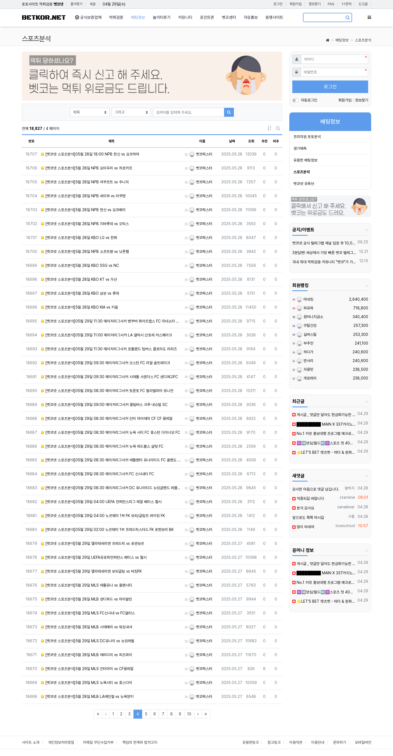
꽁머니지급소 (309, 317)
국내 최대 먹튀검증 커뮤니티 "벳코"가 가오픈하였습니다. (325, 262)
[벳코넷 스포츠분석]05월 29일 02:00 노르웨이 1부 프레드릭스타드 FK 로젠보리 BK (107, 529)
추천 (264, 141)
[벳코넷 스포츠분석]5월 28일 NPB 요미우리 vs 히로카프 (86, 168)
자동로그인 (309, 100)
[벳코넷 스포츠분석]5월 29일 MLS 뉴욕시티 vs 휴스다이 (86, 682)
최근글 (298, 401)
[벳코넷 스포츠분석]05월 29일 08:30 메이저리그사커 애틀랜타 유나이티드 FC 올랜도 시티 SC (111, 460)
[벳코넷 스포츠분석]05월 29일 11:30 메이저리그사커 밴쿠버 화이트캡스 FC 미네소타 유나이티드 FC (111, 321)
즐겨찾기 (76, 4)
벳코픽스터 (200, 154)
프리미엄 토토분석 (307, 137)
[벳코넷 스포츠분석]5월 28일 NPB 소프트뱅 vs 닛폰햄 (85, 251)
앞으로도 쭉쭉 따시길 (308, 517)
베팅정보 (342, 40)
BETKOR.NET (44, 17)
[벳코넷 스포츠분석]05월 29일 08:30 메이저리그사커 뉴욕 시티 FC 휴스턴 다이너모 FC (110, 432)
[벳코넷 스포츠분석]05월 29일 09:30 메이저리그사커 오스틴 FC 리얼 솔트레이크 (105, 363)
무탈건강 (306, 325)
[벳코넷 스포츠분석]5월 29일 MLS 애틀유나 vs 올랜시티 (86, 585)
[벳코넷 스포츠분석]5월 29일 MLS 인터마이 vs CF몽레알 (87, 669)
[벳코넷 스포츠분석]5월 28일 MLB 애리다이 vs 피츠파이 (86, 655)
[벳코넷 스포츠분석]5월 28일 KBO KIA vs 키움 (79, 307)
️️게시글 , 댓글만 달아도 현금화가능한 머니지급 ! (324, 415)
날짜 (232, 141)
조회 (251, 141)
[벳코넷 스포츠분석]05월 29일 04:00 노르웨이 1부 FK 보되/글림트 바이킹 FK (103, 515)
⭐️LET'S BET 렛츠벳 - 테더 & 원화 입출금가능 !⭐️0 (324, 452)
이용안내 (317, 742)
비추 (276, 141)
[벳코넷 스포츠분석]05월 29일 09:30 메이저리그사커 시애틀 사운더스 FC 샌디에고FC (109, 377)
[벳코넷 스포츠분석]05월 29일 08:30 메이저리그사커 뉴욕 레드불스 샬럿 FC (102, 446)
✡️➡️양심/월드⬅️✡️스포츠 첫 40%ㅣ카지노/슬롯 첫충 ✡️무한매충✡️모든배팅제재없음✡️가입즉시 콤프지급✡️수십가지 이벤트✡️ (324, 443)
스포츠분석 (363, 40)
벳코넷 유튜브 (303, 183)
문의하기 (339, 742)
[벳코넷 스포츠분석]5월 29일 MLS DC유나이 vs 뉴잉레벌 (87, 641)
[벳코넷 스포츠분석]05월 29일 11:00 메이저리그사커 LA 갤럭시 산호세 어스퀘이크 (106, 335)
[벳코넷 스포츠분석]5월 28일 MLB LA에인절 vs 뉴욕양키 (87, 696)
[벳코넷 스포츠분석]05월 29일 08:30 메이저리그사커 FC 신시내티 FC (97, 474)
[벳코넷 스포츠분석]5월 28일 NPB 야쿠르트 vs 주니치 (85, 182)
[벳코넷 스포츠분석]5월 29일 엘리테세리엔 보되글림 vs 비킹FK (91, 571)
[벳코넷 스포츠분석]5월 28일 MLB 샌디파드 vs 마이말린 (86, 599)
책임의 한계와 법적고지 (139, 742)
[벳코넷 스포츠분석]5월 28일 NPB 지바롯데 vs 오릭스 (85, 224)
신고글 (363, 4)
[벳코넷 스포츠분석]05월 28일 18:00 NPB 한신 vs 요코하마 (90, 154)
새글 (93, 4)
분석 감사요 (303, 508)
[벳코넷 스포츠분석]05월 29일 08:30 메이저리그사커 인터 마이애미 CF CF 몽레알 (106, 418)
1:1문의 (346, 4)
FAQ (331, 4)
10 (189, 714)
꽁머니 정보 (303, 550)
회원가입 (296, 4)
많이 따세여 (303, 527)
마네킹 (304, 299)
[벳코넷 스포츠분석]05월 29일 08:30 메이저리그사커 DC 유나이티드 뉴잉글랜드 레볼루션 (111, 488)
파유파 (304, 308)
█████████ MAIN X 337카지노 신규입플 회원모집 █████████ (324, 424)
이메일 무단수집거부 (98, 742)
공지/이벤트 (303, 229)
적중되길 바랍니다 (308, 498)
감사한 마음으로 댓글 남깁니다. (315, 489)
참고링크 (274, 742)
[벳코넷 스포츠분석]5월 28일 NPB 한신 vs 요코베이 (83, 210)
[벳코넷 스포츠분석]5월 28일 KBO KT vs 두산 (79, 279)
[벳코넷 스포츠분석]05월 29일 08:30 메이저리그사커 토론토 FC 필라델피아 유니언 (107, 391)
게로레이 (306, 378)
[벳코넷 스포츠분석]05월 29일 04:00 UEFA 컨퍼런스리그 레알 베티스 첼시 (101, 502)
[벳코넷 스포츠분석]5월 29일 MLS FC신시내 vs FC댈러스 (88, 613)
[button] (41, 78)
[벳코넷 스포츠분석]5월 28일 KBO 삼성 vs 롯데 (80, 293)
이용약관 (295, 742)
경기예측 (299, 148)
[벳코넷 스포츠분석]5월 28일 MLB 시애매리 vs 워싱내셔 (86, 627)
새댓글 (298, 476)
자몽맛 (304, 369)
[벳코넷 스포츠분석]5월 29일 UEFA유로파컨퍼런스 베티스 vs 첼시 (94, 557)
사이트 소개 (30, 742)
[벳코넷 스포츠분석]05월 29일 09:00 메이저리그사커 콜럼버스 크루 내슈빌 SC (104, 404)
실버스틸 (306, 334)
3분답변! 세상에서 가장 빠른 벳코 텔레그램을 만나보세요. (325, 252)
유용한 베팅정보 (305, 160)
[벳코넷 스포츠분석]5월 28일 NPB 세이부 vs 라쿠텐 (83, 196)
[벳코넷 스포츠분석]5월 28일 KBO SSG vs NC (80, 265)
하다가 (304, 352)
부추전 (304, 343)
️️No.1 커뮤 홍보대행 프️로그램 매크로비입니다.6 (324, 433)
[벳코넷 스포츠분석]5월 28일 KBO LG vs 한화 (79, 237)
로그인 (277, 4)
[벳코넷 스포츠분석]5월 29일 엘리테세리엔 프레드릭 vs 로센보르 (92, 543)
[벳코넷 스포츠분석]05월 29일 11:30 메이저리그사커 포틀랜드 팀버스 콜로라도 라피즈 (109, 349)
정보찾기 (315, 4)
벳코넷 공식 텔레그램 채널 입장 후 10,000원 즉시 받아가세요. (324, 243)
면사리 (304, 360)
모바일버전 (363, 742)
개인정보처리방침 (61, 742)
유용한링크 (250, 742)
